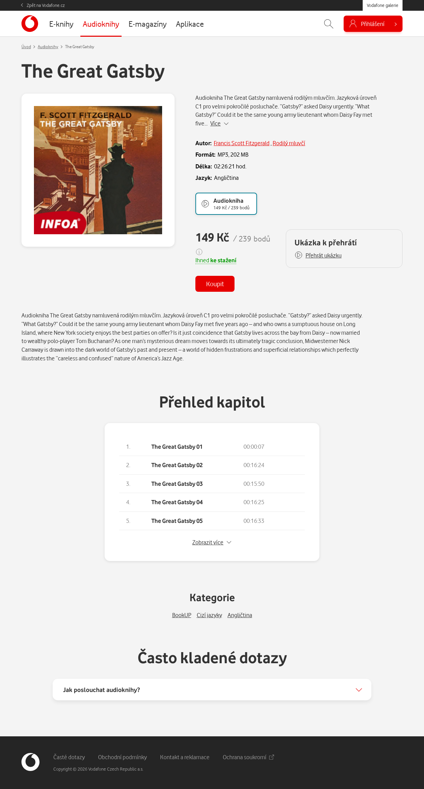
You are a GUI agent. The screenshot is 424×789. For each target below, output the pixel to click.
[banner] (29, 23)
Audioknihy (48, 46)
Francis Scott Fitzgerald (242, 143)
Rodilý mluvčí (289, 143)
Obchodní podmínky (122, 757)
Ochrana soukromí (248, 757)
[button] (318, 255)
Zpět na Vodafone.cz (46, 5)
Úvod (26, 46)
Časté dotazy (69, 757)
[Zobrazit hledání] (328, 24)
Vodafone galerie (382, 5)
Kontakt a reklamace (185, 757)
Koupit (215, 284)
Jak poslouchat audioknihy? (101, 689)
